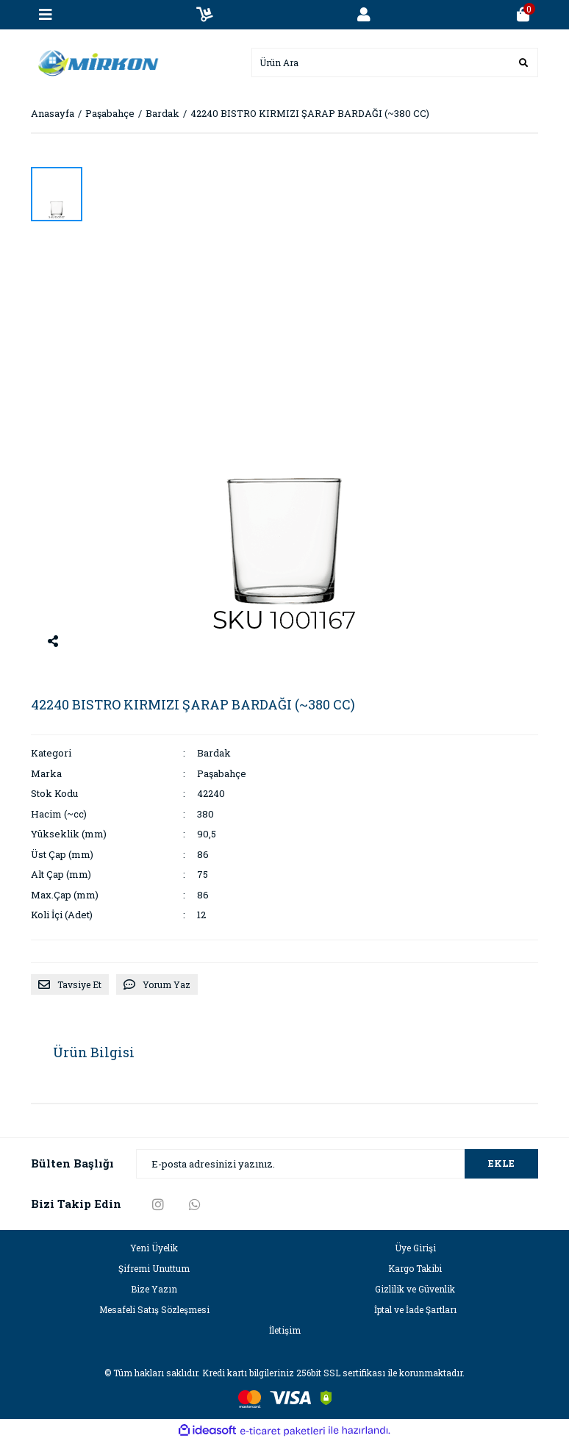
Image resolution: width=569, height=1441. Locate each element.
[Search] (394, 62)
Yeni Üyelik (154, 1248)
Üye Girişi (415, 1248)
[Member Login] (364, 14)
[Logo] (95, 61)
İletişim (285, 1330)
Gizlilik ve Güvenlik (415, 1289)
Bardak (214, 752)
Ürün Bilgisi (94, 1052)
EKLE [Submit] (501, 1163)
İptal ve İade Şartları (415, 1309)
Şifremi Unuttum (154, 1268)
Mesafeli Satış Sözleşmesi (154, 1309)
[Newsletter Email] (337, 1164)
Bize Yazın (154, 1289)
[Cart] (523, 14)
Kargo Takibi (415, 1268)
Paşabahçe (221, 773)
